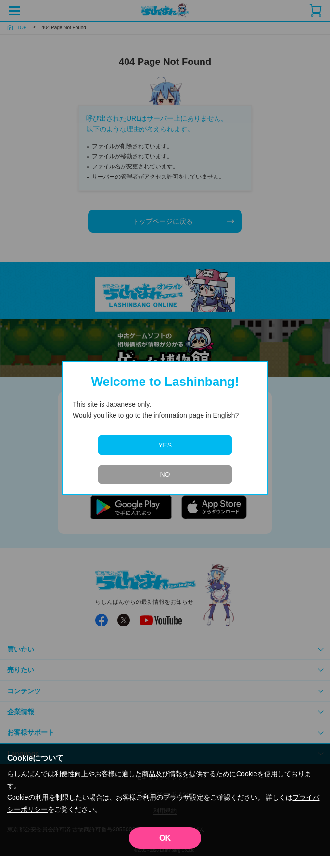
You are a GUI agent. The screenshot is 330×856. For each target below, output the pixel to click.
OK (165, 838)
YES (165, 445)
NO (165, 474)
